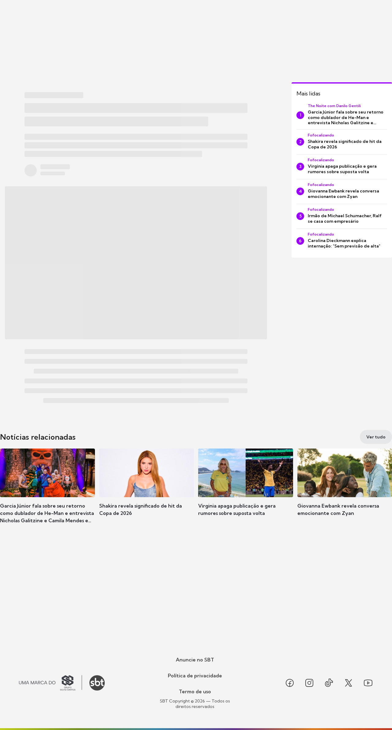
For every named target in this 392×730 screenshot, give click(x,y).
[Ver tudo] (376, 437)
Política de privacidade (195, 675)
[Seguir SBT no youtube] (368, 683)
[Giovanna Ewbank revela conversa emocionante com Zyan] (341, 191)
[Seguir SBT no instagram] (309, 683)
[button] (47, 491)
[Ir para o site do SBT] (97, 683)
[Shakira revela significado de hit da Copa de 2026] (341, 142)
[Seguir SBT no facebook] (290, 683)
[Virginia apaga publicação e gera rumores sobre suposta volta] (341, 167)
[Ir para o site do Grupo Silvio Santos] (50, 683)
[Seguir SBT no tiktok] (329, 683)
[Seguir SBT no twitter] (348, 683)
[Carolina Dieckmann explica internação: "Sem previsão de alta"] (341, 241)
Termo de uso (195, 691)
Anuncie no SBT (195, 660)
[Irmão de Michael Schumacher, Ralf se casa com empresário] (341, 216)
